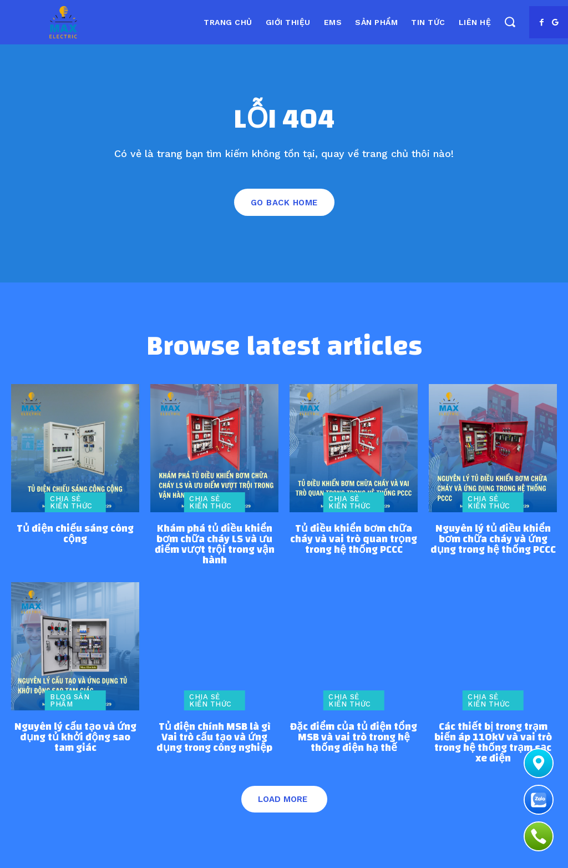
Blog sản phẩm (69, 700)
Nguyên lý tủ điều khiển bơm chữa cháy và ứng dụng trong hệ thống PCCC (493, 539)
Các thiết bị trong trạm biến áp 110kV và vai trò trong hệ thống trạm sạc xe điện (493, 742)
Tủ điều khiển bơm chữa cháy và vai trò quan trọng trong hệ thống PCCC (353, 539)
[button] (509, 21)
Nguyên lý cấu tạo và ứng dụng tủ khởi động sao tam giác (75, 737)
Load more (282, 799)
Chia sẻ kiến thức (71, 502)
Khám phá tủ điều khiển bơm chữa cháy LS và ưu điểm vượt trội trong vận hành (215, 544)
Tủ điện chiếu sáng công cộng (75, 534)
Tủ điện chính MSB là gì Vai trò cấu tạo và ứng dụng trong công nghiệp (214, 737)
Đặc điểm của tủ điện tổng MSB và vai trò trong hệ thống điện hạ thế (353, 737)
